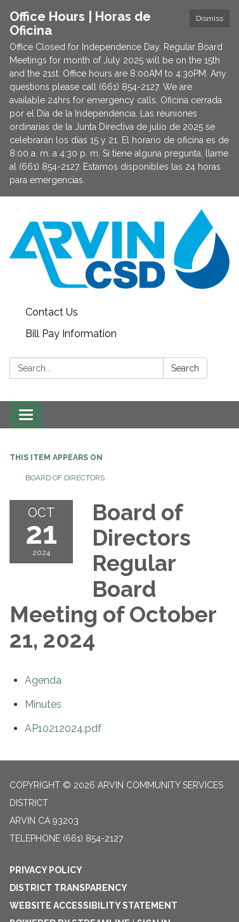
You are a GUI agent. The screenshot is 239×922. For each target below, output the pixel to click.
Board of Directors (65, 477)
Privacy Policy (46, 870)
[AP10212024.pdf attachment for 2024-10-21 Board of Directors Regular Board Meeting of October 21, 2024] (63, 728)
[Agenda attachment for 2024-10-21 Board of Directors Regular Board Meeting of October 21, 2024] (43, 680)
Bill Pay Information (71, 334)
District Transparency (68, 888)
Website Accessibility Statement (94, 905)
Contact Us (51, 312)
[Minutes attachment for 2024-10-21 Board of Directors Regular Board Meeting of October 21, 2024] (43, 704)
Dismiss (209, 18)
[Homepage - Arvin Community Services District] (119, 249)
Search (185, 368)
